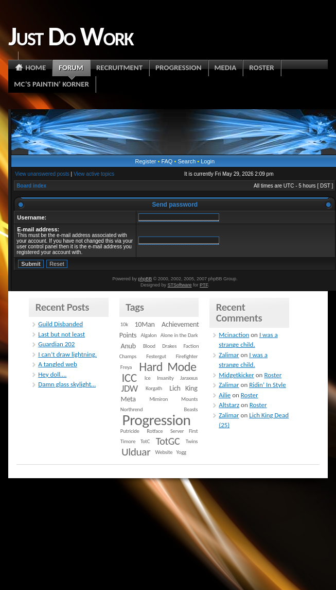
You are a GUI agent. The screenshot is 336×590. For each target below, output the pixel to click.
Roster (272, 375)
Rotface (155, 431)
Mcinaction (234, 335)
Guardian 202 (56, 344)
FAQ (166, 161)
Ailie (225, 395)
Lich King (183, 388)
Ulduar (135, 452)
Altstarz (229, 405)
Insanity (165, 378)
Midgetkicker (236, 375)
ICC (128, 377)
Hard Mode (167, 367)
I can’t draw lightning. (67, 354)
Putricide (129, 431)
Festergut (156, 356)
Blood (149, 346)
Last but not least (61, 334)
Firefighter (187, 356)
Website (164, 452)
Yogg (181, 452)
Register (145, 161)
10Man (144, 324)
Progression (156, 420)
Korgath (154, 388)
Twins (192, 441)
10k (124, 324)
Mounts (189, 399)
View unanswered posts (42, 174)
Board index (31, 186)
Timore (127, 441)
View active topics (94, 174)
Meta (128, 399)
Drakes (169, 346)
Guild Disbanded (60, 324)
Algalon (149, 335)
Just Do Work (70, 36)
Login (208, 161)
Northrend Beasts (159, 409)
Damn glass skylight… (67, 384)
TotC (145, 441)
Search (187, 161)
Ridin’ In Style (267, 385)
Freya (126, 367)
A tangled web (57, 364)
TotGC (168, 441)
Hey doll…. (52, 374)
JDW (129, 388)
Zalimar (229, 355)
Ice (148, 378)
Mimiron (158, 399)
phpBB (145, 278)
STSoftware (180, 285)
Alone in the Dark (179, 335)
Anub (128, 346)
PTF (204, 285)
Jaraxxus (189, 378)
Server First (184, 431)
